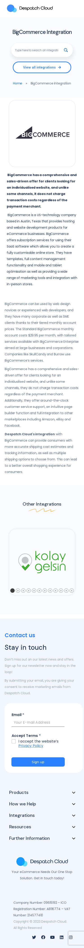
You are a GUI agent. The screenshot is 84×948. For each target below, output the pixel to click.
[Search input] (36, 50)
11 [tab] (66, 592)
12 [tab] (71, 592)
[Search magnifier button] (65, 50)
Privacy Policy (30, 745)
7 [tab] (45, 592)
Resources (20, 827)
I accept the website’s (38, 744)
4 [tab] (28, 592)
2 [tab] (18, 592)
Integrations (22, 815)
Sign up (38, 762)
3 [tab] (23, 592)
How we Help (22, 804)
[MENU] (74, 8)
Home (17, 83)
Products (18, 792)
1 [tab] (12, 592)
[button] (42, 67)
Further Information (29, 838)
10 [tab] (61, 592)
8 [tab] (50, 592)
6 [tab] (39, 592)
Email (18, 715)
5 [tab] (34, 592)
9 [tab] (55, 592)
